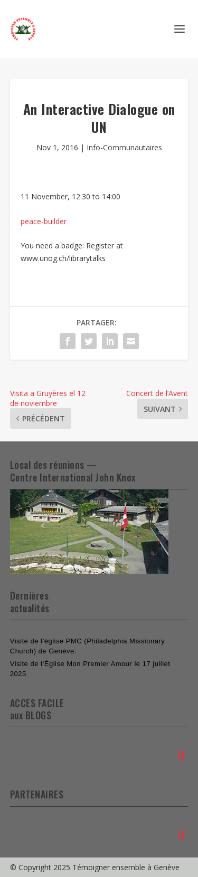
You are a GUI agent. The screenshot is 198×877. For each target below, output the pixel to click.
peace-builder (44, 221)
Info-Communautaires (124, 147)
